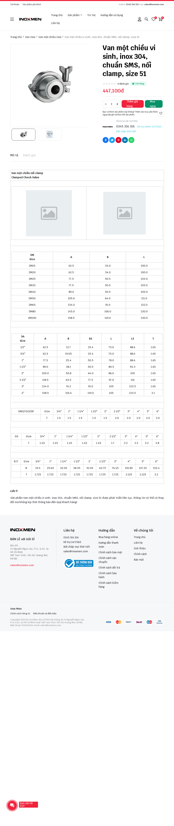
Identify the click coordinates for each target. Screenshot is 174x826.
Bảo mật (139, 559)
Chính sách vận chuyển (107, 560)
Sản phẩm (75, 15)
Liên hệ (55, 23)
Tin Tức (91, 15)
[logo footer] (29, 530)
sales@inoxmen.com (154, 4)
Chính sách (140, 554)
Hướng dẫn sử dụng (112, 15)
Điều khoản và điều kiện (45, 613)
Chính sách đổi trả (109, 567)
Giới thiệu (140, 548)
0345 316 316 (132, 4)
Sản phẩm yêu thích (32, 4)
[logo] (30, 19)
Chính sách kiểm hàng (108, 584)
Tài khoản (14, 4)
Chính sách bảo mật (110, 552)
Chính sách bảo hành (108, 575)
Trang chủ (57, 15)
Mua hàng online (108, 537)
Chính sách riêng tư (20, 613)
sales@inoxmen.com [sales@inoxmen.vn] (75, 551)
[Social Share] (106, 140)
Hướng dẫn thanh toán (108, 544)
